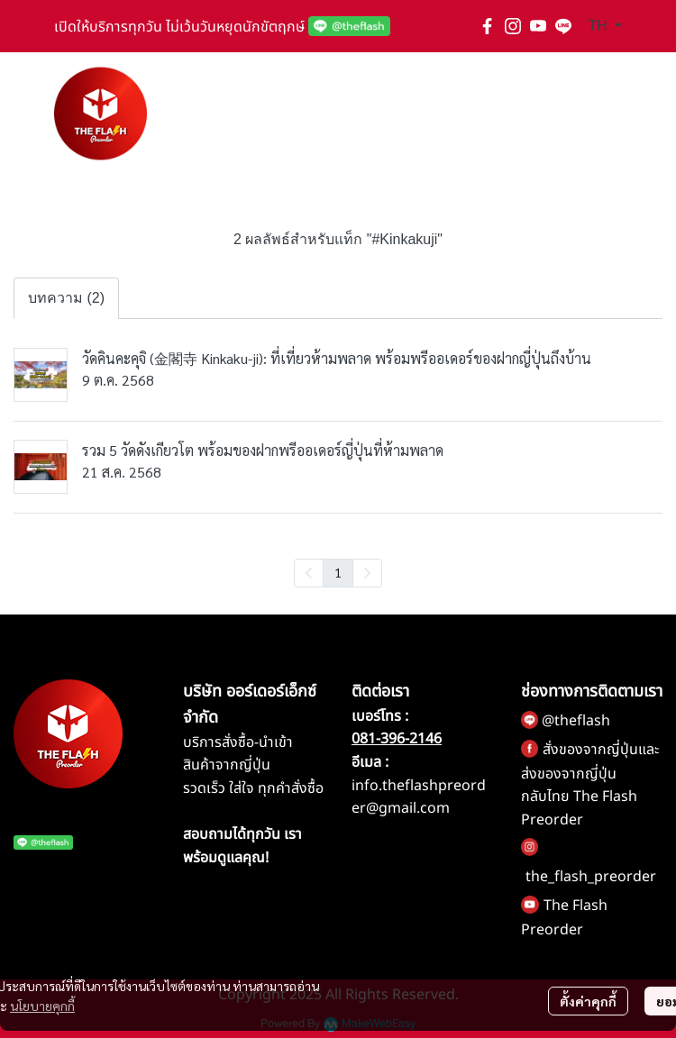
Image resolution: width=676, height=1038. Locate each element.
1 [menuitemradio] (338, 572)
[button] (605, 26)
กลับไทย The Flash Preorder (579, 808)
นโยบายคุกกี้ (42, 1005)
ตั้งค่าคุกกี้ (588, 1001)
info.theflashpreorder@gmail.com (419, 797)
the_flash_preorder (590, 877)
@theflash (576, 721)
